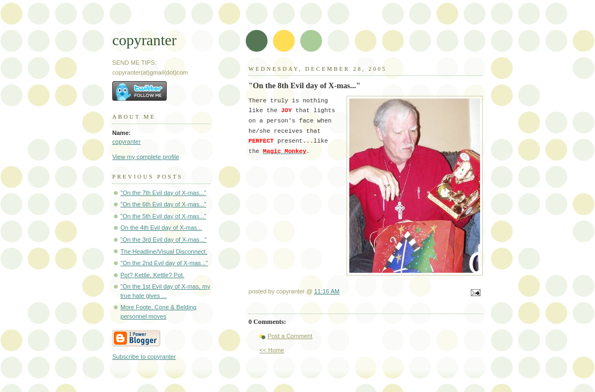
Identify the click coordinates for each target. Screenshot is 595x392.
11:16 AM (327, 291)
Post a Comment (290, 336)
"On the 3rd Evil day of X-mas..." (163, 239)
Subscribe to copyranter (144, 356)
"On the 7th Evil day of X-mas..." (163, 192)
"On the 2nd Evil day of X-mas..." (164, 263)
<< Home (271, 350)
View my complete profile (145, 157)
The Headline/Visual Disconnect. (163, 251)
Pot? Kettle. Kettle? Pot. (152, 275)
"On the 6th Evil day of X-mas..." (163, 204)
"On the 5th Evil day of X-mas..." (163, 216)
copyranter (144, 40)
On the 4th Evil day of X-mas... (161, 227)
